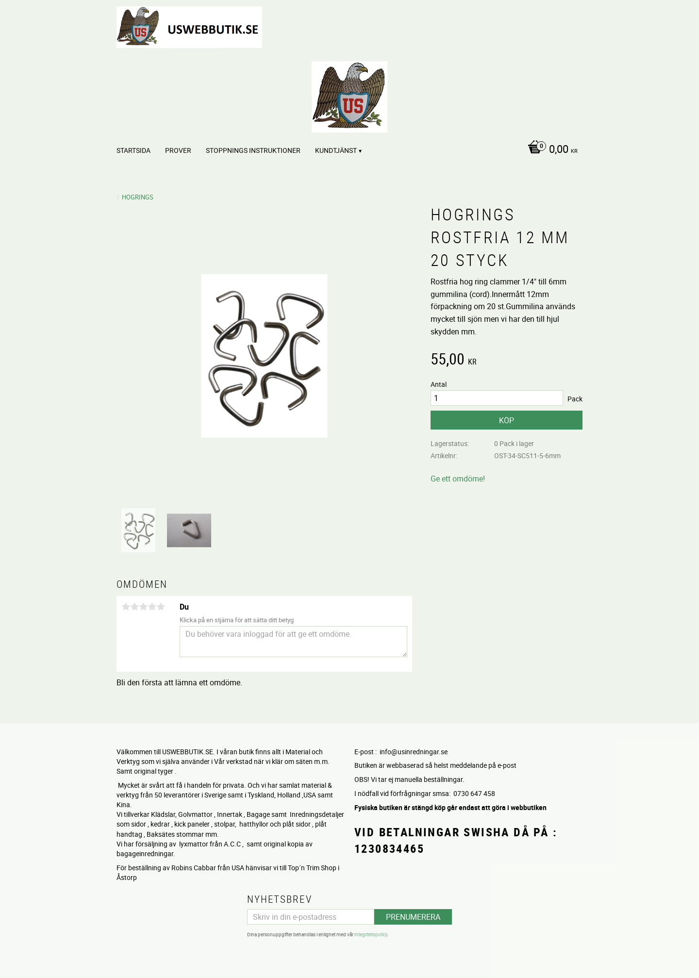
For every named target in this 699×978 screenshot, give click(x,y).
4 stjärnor (152, 606)
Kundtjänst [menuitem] (336, 150)
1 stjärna (125, 606)
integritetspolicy (370, 934)
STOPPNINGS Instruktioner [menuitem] (253, 150)
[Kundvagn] (550, 150)
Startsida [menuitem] (133, 150)
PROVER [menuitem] (178, 150)
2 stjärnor (134, 606)
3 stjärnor (143, 606)
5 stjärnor (160, 606)
